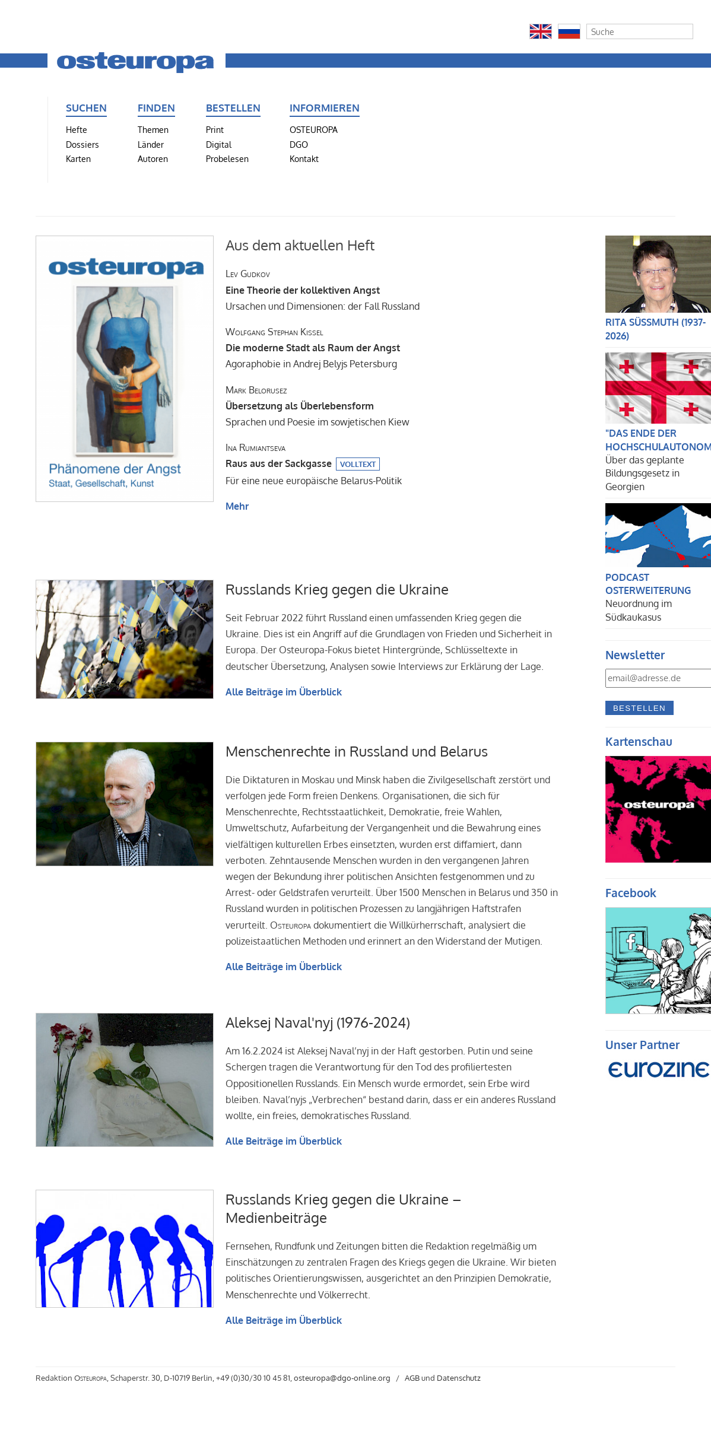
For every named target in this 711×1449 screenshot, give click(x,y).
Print (215, 129)
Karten (78, 158)
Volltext (358, 464)
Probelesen (227, 158)
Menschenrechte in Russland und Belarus (357, 751)
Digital (218, 144)
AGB (412, 1378)
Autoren (153, 158)
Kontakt (304, 158)
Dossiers (82, 144)
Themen (153, 129)
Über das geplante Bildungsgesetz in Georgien (644, 473)
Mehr (237, 506)
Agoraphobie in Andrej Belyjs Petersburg (313, 348)
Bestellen (639, 708)
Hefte (76, 129)
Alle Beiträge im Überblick (284, 692)
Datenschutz (459, 1378)
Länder (151, 144)
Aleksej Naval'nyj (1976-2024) (318, 1022)
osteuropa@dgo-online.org (342, 1378)
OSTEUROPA (314, 129)
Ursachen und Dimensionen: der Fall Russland (323, 290)
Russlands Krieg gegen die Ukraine (337, 589)
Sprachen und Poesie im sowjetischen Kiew (318, 406)
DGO (299, 144)
